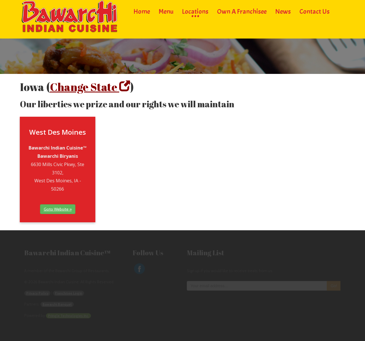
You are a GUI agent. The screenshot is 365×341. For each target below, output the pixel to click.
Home (141, 10)
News (283, 10)
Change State (90, 87)
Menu (166, 10)
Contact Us (314, 10)
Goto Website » (42, 209)
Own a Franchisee (242, 10)
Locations (195, 10)
